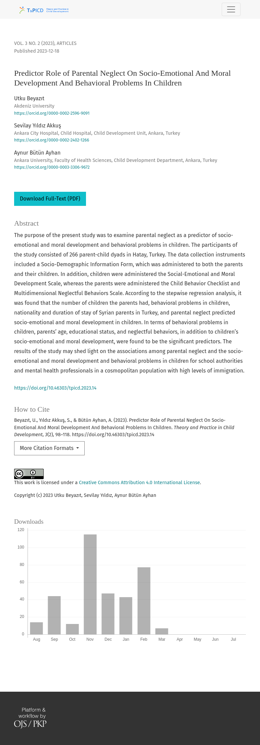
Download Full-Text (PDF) (50, 198)
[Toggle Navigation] (231, 9)
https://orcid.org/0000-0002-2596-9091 (52, 113)
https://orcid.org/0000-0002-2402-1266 (51, 139)
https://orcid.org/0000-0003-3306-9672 (52, 167)
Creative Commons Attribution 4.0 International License (139, 482)
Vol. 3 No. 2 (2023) (34, 43)
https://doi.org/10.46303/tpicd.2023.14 (55, 388)
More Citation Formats (47, 448)
